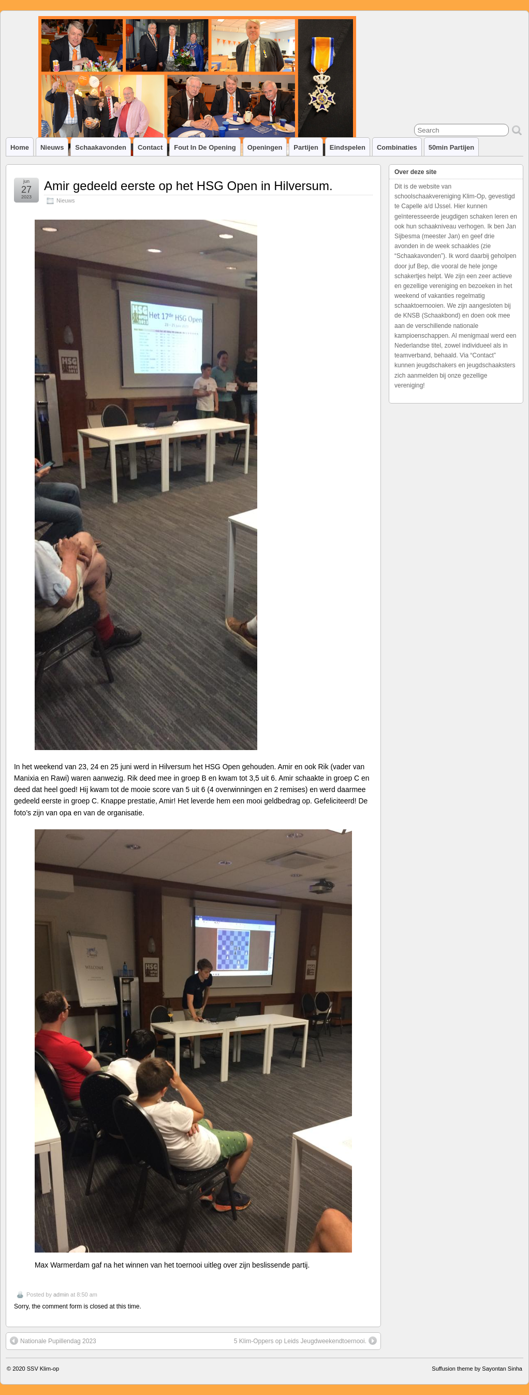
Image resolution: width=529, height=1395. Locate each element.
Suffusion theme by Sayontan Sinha (477, 1368)
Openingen (265, 147)
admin (61, 1294)
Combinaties (397, 147)
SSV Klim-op (43, 1368)
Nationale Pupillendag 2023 (53, 1340)
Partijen (305, 147)
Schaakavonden (100, 147)
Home (19, 147)
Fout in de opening (205, 147)
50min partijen (452, 147)
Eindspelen (347, 147)
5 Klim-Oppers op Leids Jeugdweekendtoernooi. (305, 1340)
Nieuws (52, 147)
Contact (150, 147)
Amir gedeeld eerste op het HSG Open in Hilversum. (188, 186)
